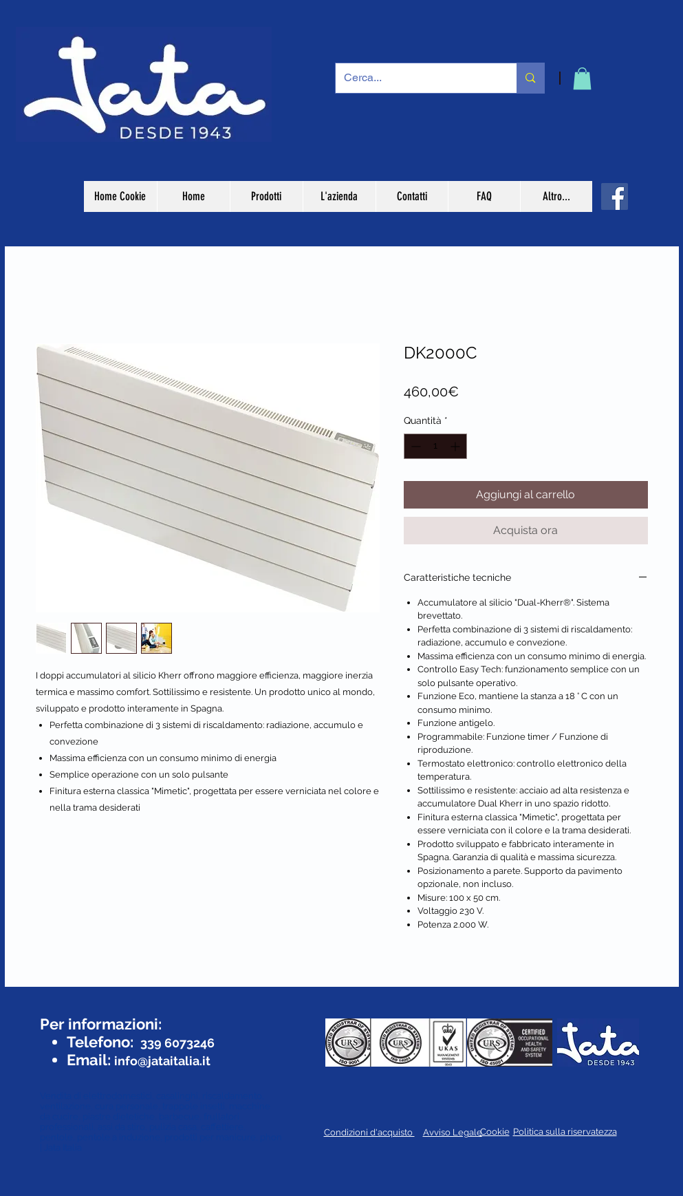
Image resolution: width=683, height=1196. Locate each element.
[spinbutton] (435, 446)
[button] (582, 78)
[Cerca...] (416, 78)
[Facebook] (614, 196)
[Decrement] (414, 446)
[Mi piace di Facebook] (79, 998)
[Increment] (456, 446)
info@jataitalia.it (162, 1061)
